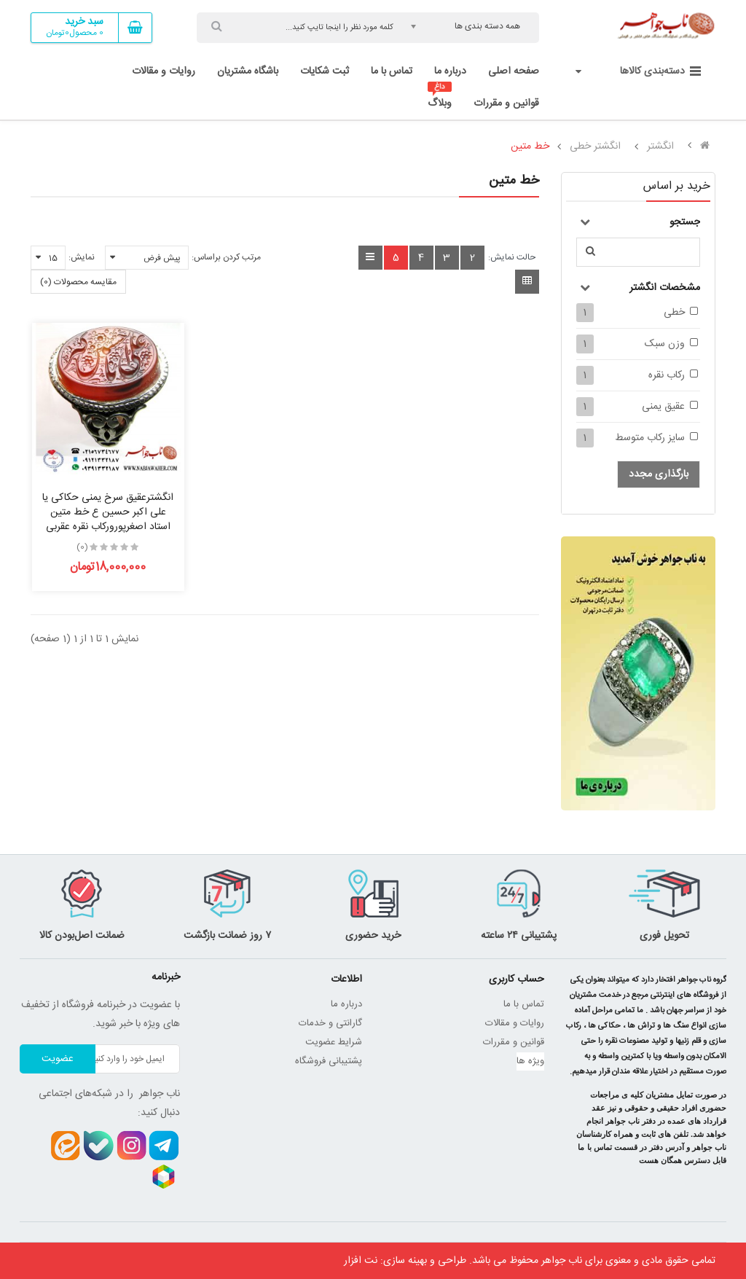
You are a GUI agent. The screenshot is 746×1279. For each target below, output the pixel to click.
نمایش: (81, 257)
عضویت (58, 1059)
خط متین (530, 146)
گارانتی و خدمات (330, 1023)
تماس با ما (523, 1004)
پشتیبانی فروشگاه (328, 1061)
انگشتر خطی (595, 146)
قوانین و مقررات (513, 1042)
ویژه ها (530, 1061)
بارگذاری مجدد (658, 474)
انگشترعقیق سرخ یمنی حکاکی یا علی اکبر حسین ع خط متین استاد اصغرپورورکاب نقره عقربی (107, 512)
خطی (674, 312)
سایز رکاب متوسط (650, 438)
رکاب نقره (666, 375)
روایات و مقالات (514, 1023)
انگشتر (660, 146)
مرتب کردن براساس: (226, 257)
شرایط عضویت (333, 1042)
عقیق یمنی (663, 406)
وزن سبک (665, 344)
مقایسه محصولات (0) (78, 282)
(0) (82, 547)
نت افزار (360, 1261)
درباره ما (346, 1004)
